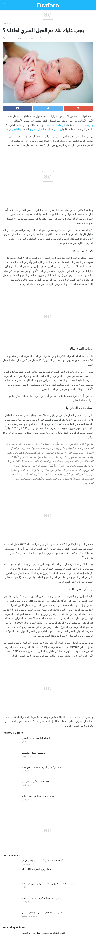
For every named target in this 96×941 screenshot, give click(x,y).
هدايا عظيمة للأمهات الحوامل (35, 616)
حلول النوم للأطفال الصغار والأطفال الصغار (42, 747)
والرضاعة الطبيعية (83, 125)
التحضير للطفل (8, 23)
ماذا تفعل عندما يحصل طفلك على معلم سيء (43, 825)
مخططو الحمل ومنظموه (33, 587)
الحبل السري (36, 129)
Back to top (48, 926)
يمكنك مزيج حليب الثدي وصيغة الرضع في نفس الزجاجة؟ (49, 718)
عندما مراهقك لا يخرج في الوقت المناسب (42, 796)
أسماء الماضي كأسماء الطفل (36, 572)
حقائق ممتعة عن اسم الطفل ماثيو (38, 630)
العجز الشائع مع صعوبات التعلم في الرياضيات (43, 767)
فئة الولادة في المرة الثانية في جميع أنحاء (41, 601)
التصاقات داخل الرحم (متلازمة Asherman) (42, 695)
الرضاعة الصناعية (55, 125)
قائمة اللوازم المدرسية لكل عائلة (37, 703)
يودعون (57, 129)
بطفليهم (16, 129)
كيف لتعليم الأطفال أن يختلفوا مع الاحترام (41, 811)
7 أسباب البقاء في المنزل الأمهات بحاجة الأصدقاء (45, 782)
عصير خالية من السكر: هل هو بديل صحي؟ (42, 732)
